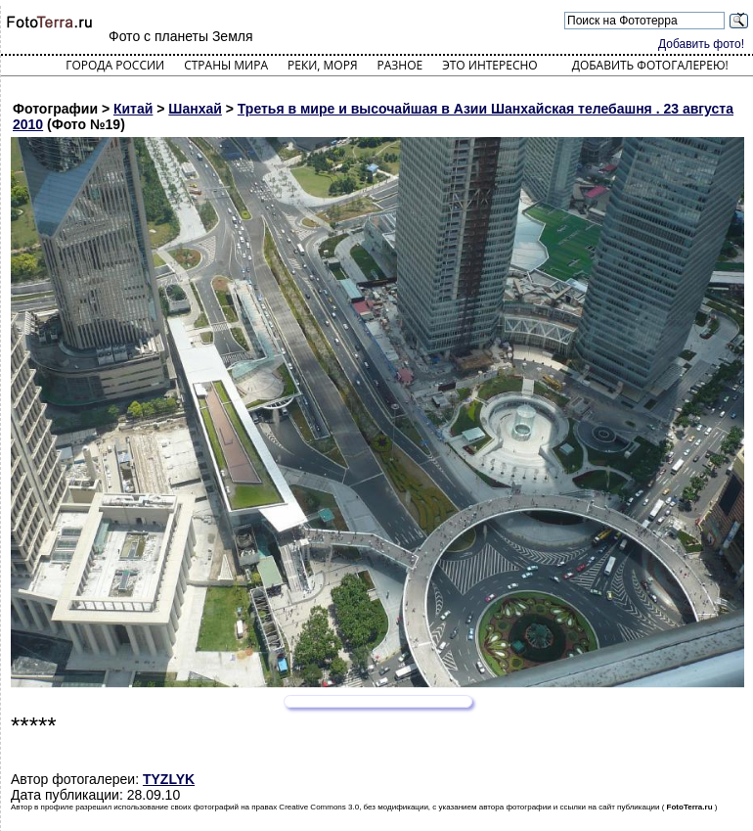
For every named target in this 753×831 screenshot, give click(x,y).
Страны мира (226, 65)
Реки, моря (322, 65)
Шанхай (195, 108)
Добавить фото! (701, 44)
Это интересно (490, 65)
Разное (400, 65)
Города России (115, 65)
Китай (133, 108)
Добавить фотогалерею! (650, 65)
